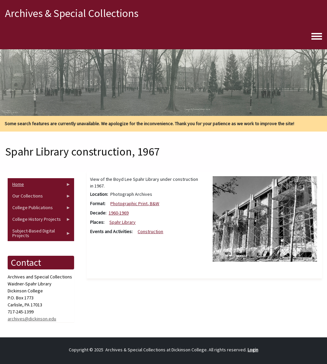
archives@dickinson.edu (32, 319)
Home (39, 185)
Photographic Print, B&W (134, 203)
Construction (150, 231)
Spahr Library (122, 222)
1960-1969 (119, 213)
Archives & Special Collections (72, 13)
